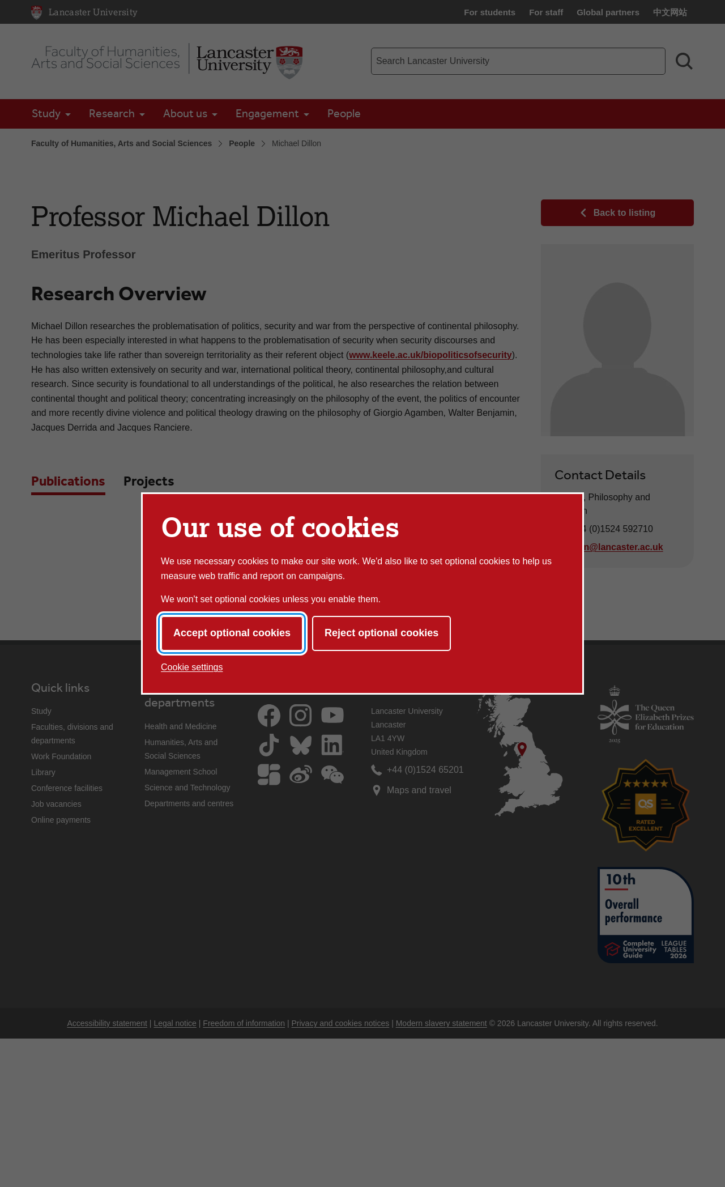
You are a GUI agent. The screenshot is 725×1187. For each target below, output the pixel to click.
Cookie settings (192, 667)
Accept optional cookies (232, 633)
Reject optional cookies (381, 633)
